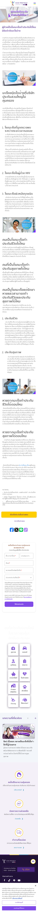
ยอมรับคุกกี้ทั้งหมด (19, 908)
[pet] (24, 688)
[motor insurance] (24, 650)
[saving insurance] (13, 675)
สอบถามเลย (19, 847)
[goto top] (33, 861)
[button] (34, 4)
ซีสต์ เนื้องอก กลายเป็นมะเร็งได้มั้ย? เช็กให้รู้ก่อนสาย (18, 743)
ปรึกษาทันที (19, 790)
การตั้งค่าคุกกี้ (19, 903)
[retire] (13, 701)
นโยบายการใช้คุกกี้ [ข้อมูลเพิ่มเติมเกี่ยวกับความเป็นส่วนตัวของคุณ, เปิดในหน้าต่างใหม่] (17, 899)
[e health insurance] (13, 650)
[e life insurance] (24, 701)
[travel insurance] (24, 663)
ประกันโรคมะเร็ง (24, 465)
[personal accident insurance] (13, 663)
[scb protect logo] (19, 3)
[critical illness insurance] (24, 675)
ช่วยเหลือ (19, 819)
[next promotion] (35, 718)
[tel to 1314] (19, 869)
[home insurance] (13, 688)
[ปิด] (35, 886)
